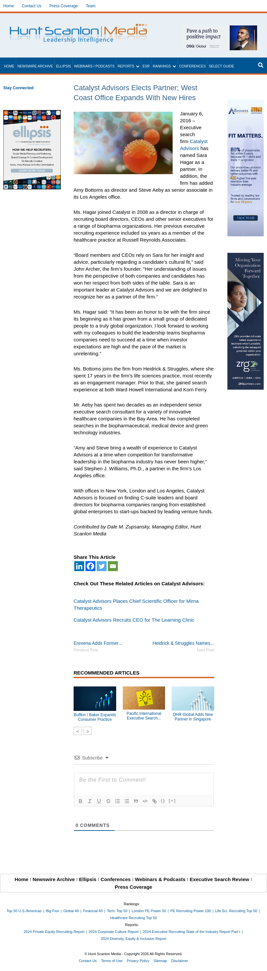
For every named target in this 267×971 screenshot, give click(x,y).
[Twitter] (102, 566)
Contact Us (31, 6)
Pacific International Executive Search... (144, 715)
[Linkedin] (79, 566)
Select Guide (221, 66)
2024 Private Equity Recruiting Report (54, 932)
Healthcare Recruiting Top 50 (133, 918)
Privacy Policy (138, 961)
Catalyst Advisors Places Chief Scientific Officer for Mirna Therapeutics (136, 604)
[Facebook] (90, 566)
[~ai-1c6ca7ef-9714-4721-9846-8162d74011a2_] (219, 29)
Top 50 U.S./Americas (24, 911)
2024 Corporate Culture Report (114, 932)
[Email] (113, 566)
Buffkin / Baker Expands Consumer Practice (95, 717)
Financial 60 (93, 911)
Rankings (162, 66)
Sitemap (160, 961)
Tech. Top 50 (117, 911)
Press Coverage (64, 6)
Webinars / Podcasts (94, 66)
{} (163, 800)
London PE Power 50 (149, 911)
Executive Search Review (219, 879)
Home (8, 6)
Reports (125, 66)
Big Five (52, 911)
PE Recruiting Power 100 (190, 911)
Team (90, 6)
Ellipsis (63, 66)
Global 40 (71, 911)
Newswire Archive (35, 66)
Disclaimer (179, 961)
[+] (172, 800)
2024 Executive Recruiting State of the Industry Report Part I (191, 932)
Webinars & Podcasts (160, 879)
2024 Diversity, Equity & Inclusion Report (133, 939)
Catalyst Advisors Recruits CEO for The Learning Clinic (134, 620)
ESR (146, 66)
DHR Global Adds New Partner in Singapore (193, 716)
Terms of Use (111, 961)
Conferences (192, 66)
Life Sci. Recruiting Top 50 (236, 911)
